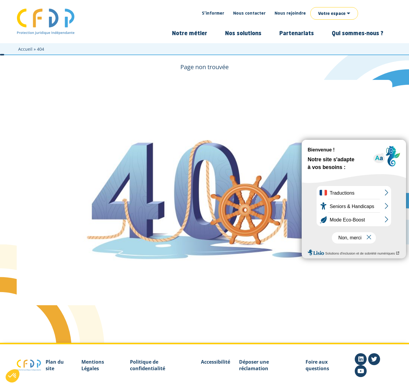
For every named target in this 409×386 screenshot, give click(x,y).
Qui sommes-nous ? (357, 33)
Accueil (25, 49)
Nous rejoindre (290, 13)
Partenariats (296, 33)
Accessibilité (215, 362)
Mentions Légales (92, 365)
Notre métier (189, 33)
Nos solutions (243, 33)
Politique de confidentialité (147, 365)
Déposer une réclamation (254, 365)
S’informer (213, 13)
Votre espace (332, 14)
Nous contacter (249, 13)
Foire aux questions (317, 365)
